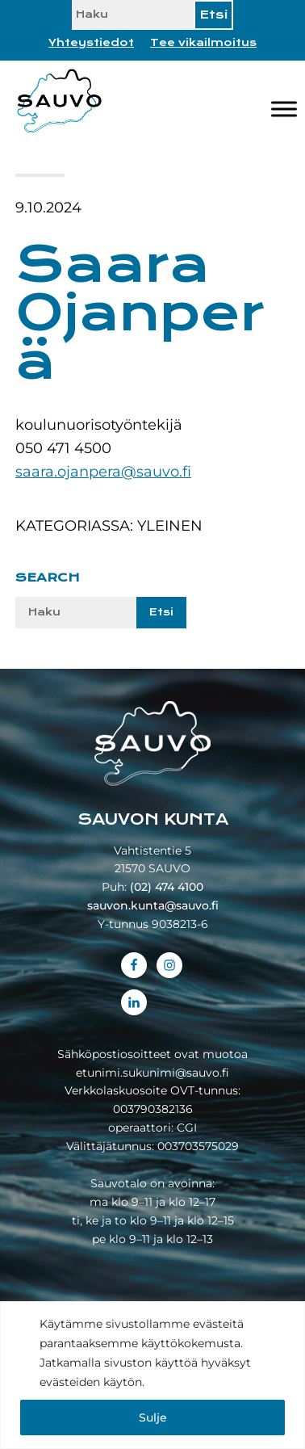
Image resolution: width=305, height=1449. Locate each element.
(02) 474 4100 (166, 887)
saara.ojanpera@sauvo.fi (103, 472)
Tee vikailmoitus (203, 42)
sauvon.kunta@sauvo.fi (153, 905)
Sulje (153, 1417)
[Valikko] (284, 108)
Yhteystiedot (91, 42)
